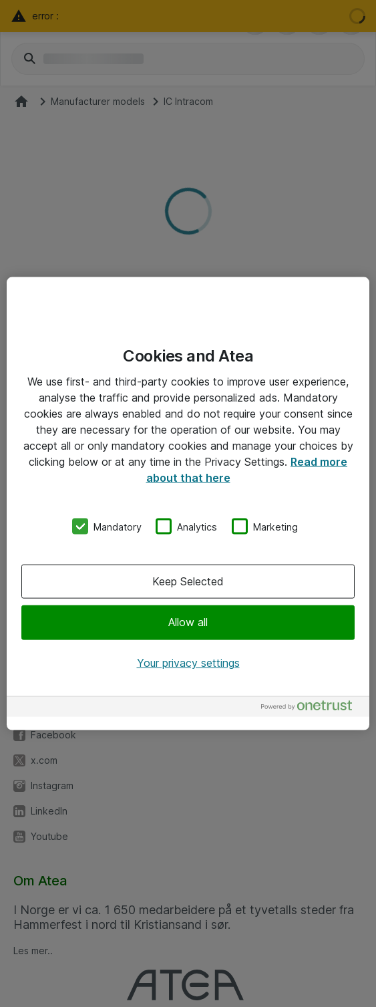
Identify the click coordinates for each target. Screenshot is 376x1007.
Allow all (188, 622)
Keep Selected (188, 581)
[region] (188, 503)
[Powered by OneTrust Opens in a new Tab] (312, 708)
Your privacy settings (188, 662)
